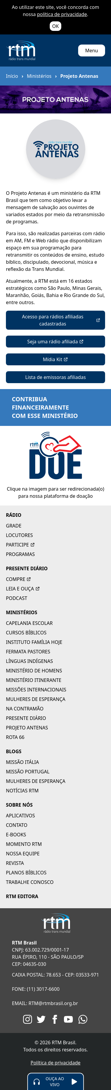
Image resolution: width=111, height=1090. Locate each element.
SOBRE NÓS (19, 805)
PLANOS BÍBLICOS (26, 872)
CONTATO (16, 825)
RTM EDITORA (22, 896)
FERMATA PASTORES (28, 651)
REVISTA (15, 863)
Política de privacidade (55, 1062)
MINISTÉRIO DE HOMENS (34, 670)
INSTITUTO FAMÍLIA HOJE (34, 642)
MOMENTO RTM (24, 844)
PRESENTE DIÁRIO (27, 568)
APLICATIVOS (20, 815)
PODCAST (16, 598)
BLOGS (13, 751)
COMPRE (18, 579)
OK (55, 26)
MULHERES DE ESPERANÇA (35, 699)
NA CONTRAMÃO (25, 708)
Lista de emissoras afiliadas (55, 377)
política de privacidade (62, 14)
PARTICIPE (20, 544)
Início (12, 76)
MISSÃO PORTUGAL (27, 771)
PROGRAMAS (20, 554)
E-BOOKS (16, 834)
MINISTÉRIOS (21, 612)
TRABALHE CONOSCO (30, 882)
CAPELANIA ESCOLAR (29, 623)
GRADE (13, 525)
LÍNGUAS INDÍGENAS (29, 661)
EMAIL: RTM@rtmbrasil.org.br (45, 1003)
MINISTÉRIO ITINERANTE (33, 680)
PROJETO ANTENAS (27, 727)
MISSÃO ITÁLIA (22, 762)
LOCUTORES (19, 535)
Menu (91, 50)
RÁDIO (13, 515)
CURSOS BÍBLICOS (26, 632)
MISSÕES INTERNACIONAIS (36, 689)
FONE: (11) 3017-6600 (35, 989)
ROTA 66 (15, 737)
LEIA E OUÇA (23, 588)
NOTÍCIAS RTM (22, 790)
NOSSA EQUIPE (23, 853)
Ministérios (39, 76)
